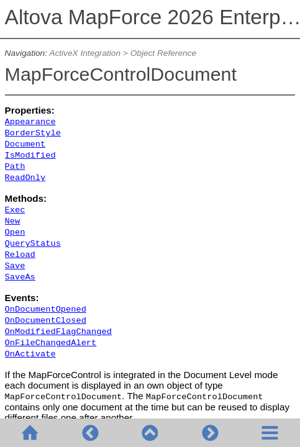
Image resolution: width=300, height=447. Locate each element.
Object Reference (163, 53)
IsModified (30, 155)
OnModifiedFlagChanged (58, 331)
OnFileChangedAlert (51, 343)
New (12, 221)
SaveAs (20, 277)
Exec (15, 210)
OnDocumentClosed (45, 320)
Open (15, 232)
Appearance (30, 122)
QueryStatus (33, 243)
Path (15, 166)
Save (15, 266)
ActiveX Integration (84, 53)
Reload (20, 255)
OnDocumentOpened (45, 309)
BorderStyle (33, 133)
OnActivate (30, 354)
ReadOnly (25, 178)
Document (25, 144)
